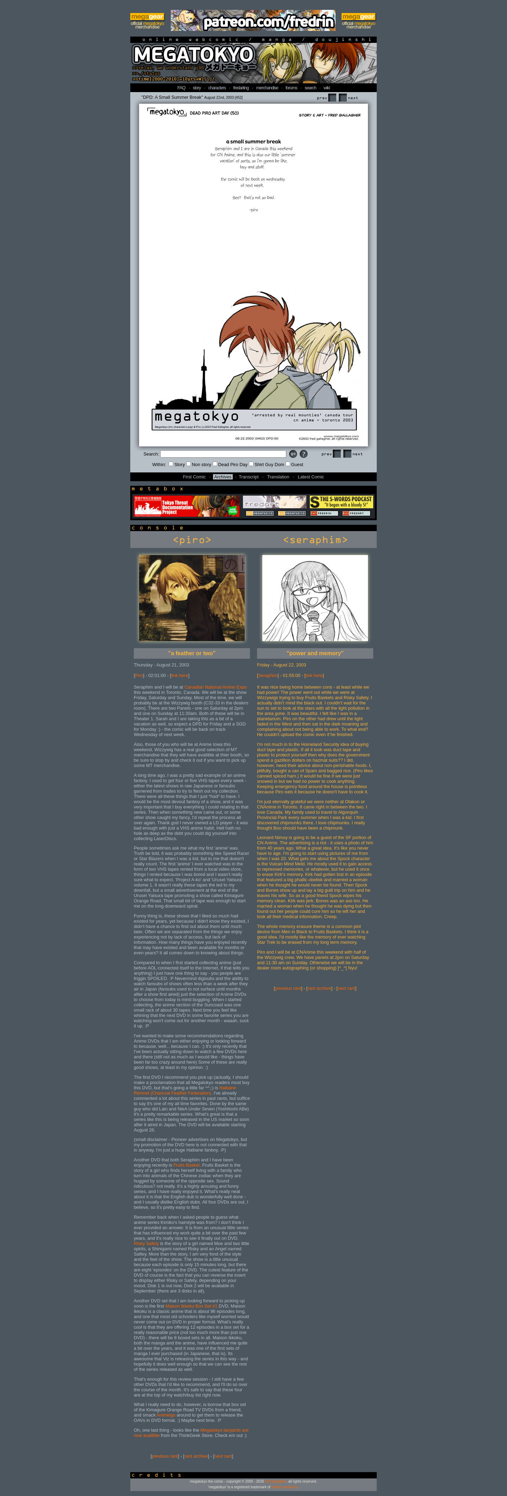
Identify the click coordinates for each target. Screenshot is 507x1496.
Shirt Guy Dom (266, 464)
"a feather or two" (191, 653)
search (310, 87)
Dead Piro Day (230, 464)
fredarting (241, 87)
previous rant (165, 1456)
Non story (198, 464)
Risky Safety (146, 1243)
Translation (278, 476)
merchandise (267, 87)
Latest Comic (311, 476)
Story (177, 464)
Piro (139, 675)
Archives (222, 476)
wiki (327, 87)
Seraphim (268, 675)
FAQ (181, 87)
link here (179, 675)
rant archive (196, 1456)
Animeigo (166, 1415)
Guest (294, 464)
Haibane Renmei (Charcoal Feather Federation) (185, 1090)
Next (348, 98)
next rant (223, 1456)
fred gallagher (276, 1481)
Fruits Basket (186, 1165)
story (197, 87)
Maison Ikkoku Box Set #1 (191, 1306)
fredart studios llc (284, 1487)
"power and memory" (315, 653)
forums (291, 87)
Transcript (248, 476)
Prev (326, 98)
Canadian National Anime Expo (215, 687)
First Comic (194, 476)
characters (217, 87)
